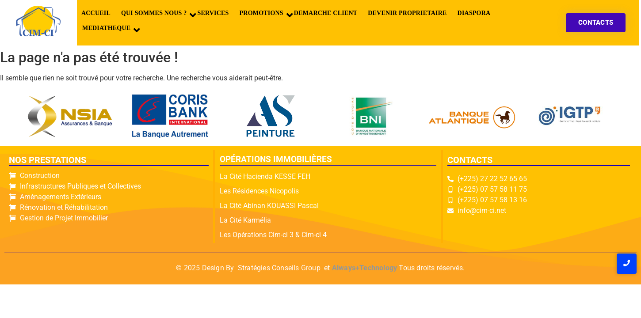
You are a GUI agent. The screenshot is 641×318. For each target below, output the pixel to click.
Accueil (96, 13)
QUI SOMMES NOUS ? (156, 15)
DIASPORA (474, 13)
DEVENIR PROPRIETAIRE (407, 13)
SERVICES (213, 13)
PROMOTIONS (264, 15)
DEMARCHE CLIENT (325, 13)
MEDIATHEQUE (108, 30)
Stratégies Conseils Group (279, 268)
